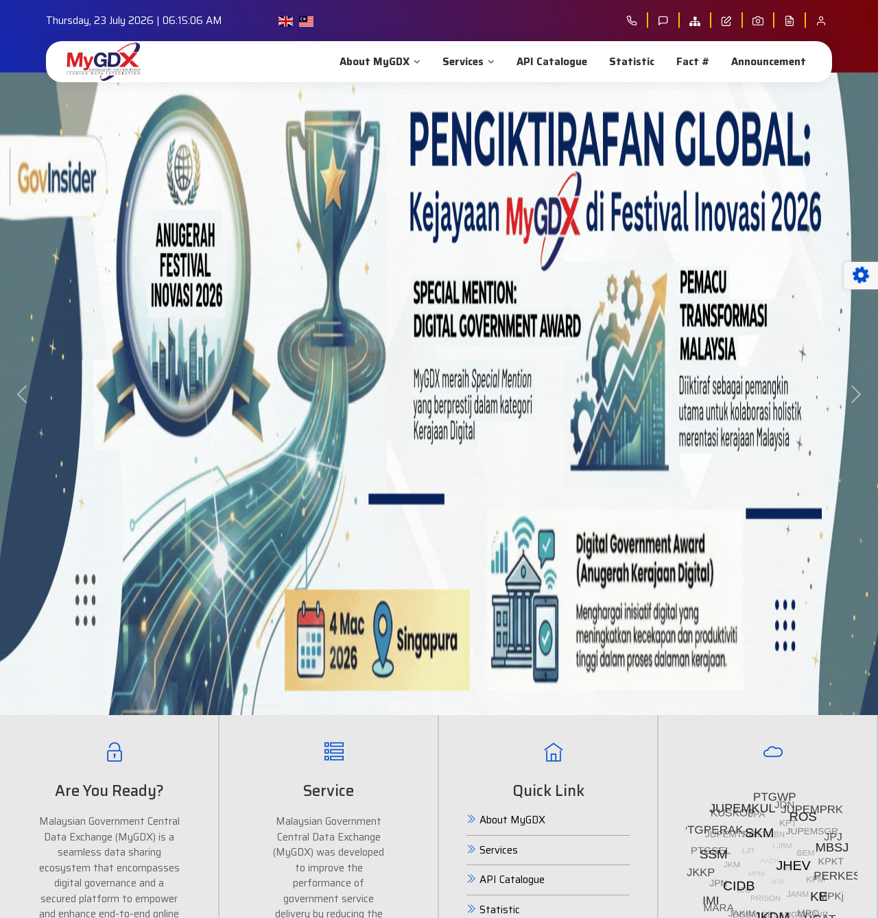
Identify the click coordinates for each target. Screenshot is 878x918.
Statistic (630, 62)
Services (467, 62)
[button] (22, 394)
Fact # (691, 62)
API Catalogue (550, 62)
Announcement (767, 62)
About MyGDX (378, 62)
